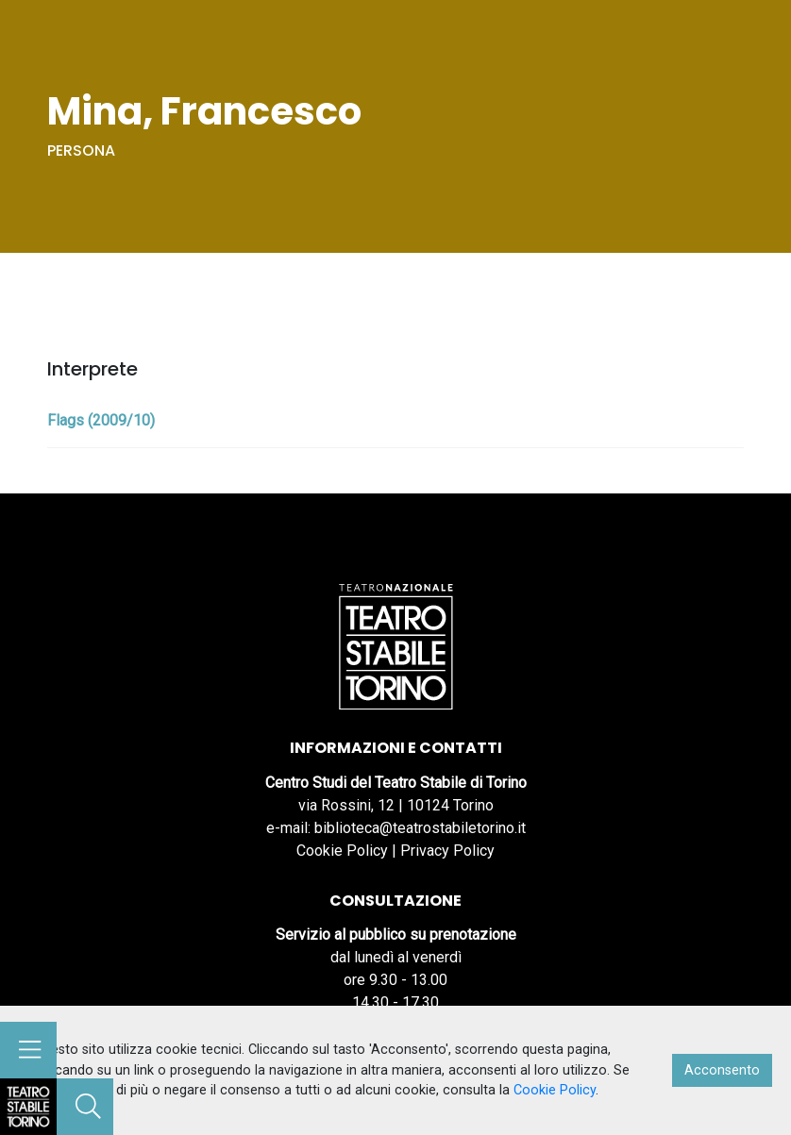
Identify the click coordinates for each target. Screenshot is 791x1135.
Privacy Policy (447, 851)
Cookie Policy (342, 851)
